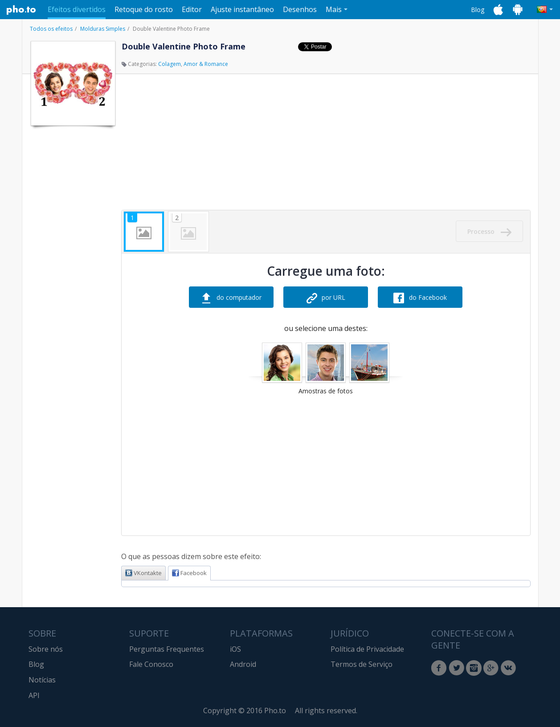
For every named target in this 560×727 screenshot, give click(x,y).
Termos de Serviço (361, 664)
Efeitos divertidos (77, 9)
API (34, 695)
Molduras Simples (102, 29)
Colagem (169, 64)
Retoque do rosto (143, 9)
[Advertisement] (72, 264)
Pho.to (21, 10)
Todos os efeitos (51, 29)
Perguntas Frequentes (166, 649)
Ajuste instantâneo (242, 9)
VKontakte (143, 573)
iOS (235, 649)
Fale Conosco (151, 664)
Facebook (189, 573)
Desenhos (300, 9)
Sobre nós (46, 649)
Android (243, 664)
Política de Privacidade (367, 649)
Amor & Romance (206, 64)
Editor (192, 9)
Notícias (42, 680)
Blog (477, 9)
